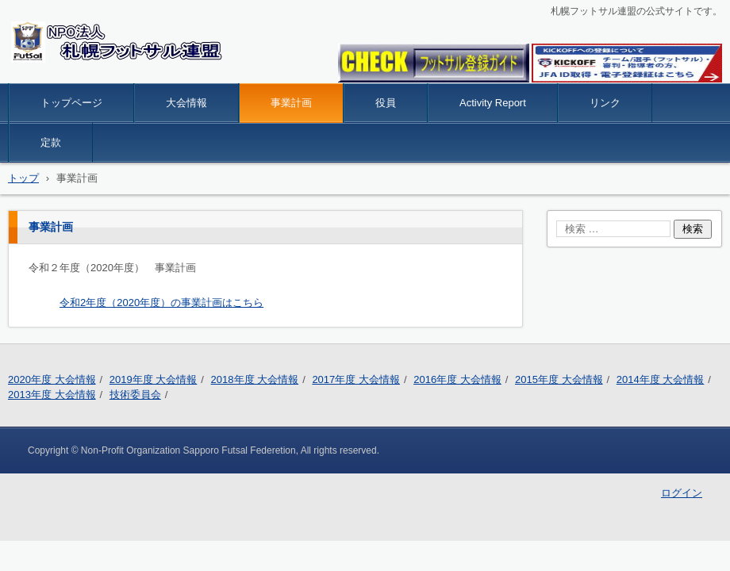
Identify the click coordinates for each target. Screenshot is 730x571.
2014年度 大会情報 (661, 379)
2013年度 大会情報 (52, 394)
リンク (605, 103)
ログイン (681, 493)
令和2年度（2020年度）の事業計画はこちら (161, 302)
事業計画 (291, 103)
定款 (50, 142)
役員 (385, 103)
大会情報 (186, 103)
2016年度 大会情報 (457, 379)
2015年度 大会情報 (559, 379)
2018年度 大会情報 (255, 379)
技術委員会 (135, 394)
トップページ (71, 103)
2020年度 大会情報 (52, 379)
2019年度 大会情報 (154, 379)
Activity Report (492, 103)
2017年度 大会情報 (356, 379)
